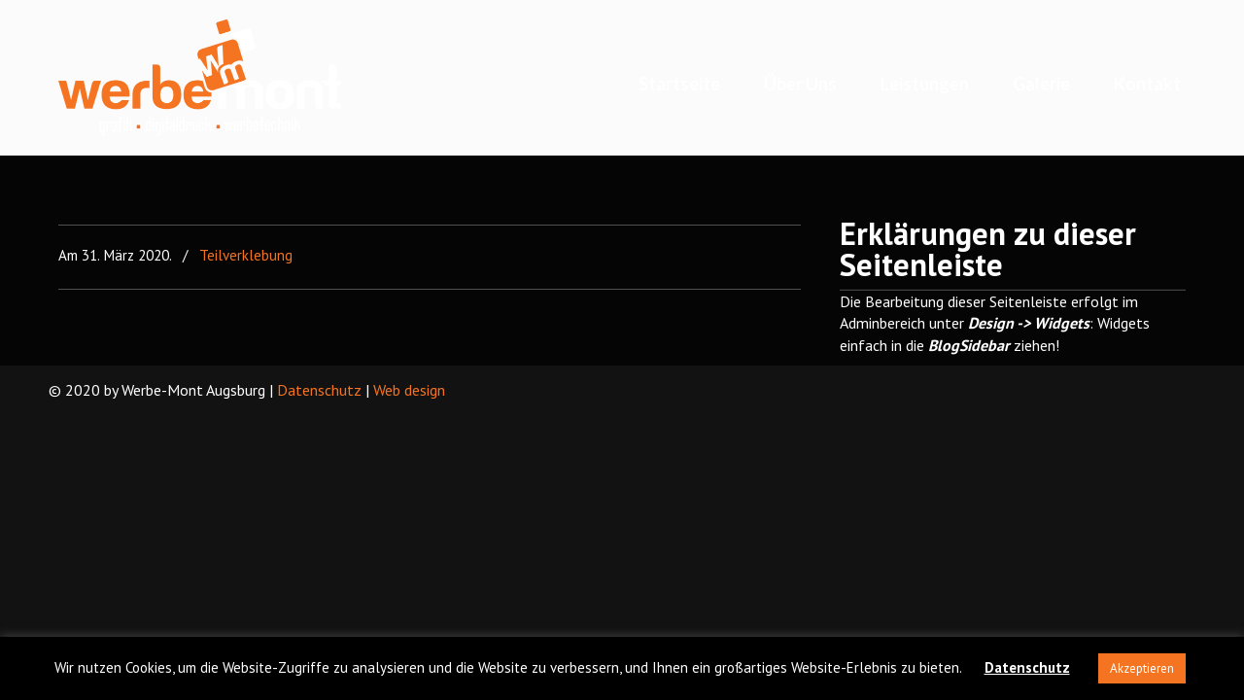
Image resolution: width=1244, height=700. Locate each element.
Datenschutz (319, 390)
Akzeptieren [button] (1142, 668)
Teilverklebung (246, 255)
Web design (409, 390)
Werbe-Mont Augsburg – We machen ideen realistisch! (199, 77)
